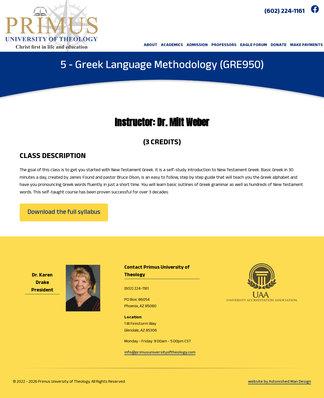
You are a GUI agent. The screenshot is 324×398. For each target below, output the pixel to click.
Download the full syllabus (63, 212)
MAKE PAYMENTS (306, 45)
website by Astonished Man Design (279, 382)
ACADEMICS (172, 45)
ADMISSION (197, 45)
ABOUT (150, 45)
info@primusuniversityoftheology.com (160, 352)
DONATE (278, 45)
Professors (223, 45)
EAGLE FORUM (253, 45)
